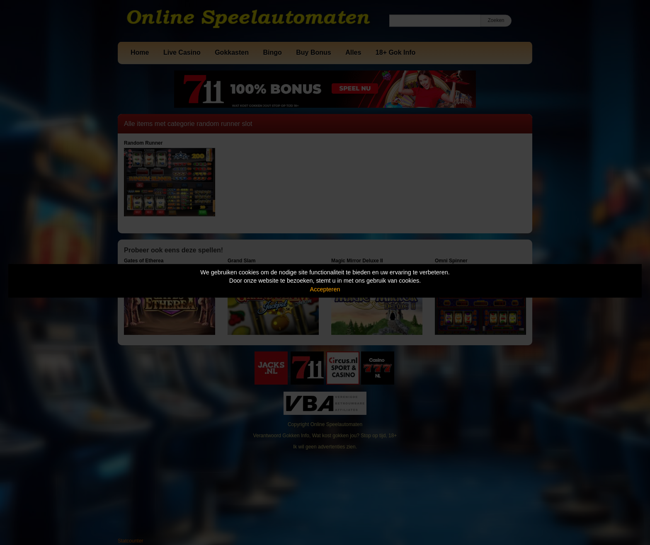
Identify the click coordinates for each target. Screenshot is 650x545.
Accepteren (325, 289)
